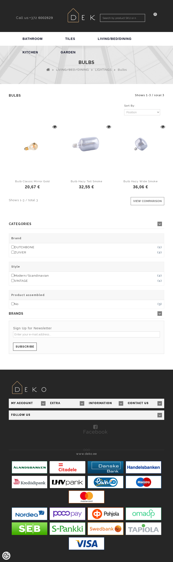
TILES (70, 39)
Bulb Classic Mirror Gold (32, 181)
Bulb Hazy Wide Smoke (140, 181)
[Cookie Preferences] (6, 556)
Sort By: (129, 105)
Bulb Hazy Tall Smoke (86, 181)
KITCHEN (30, 52)
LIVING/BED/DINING (115, 39)
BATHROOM (33, 39)
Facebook (95, 431)
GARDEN (68, 52)
